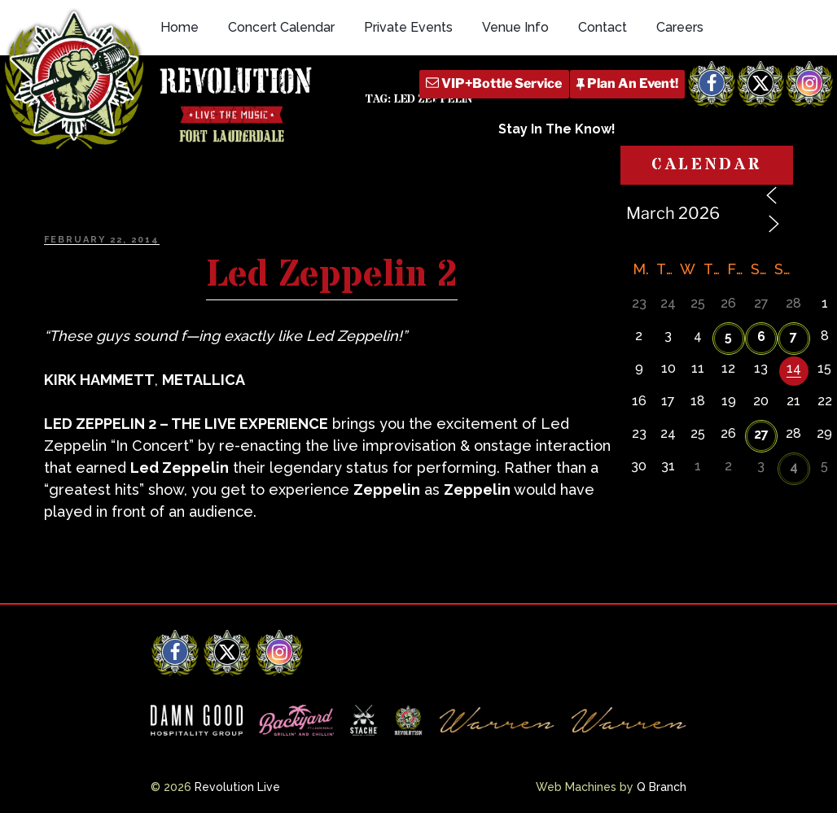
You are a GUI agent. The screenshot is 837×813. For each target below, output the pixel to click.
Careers (679, 27)
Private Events (408, 27)
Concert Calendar (281, 27)
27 (761, 434)
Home (179, 27)
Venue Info (515, 27)
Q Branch (661, 786)
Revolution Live (237, 786)
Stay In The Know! (557, 129)
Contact (602, 27)
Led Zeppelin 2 (332, 275)
